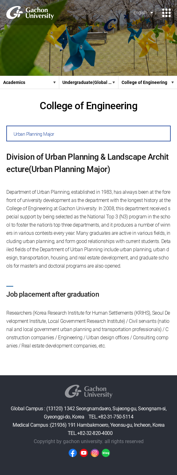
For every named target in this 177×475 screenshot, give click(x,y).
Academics (14, 82)
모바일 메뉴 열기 (166, 13)
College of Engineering (144, 82)
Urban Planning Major (34, 134)
